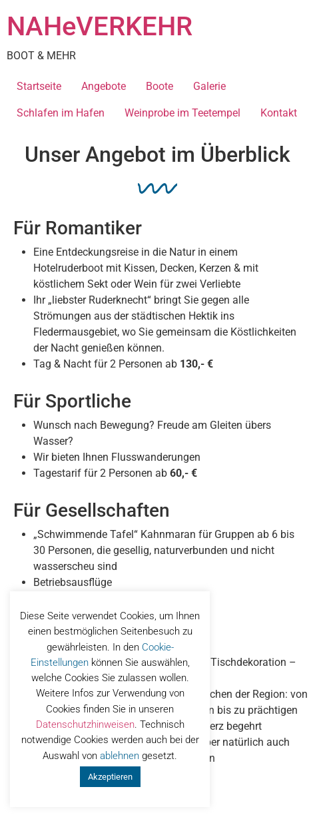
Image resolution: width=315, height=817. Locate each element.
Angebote (103, 86)
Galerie (209, 86)
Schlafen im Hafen (61, 113)
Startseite (39, 86)
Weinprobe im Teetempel (182, 113)
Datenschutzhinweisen (85, 724)
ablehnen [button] (119, 756)
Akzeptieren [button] (110, 777)
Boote (159, 86)
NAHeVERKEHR (99, 26)
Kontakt (278, 113)
